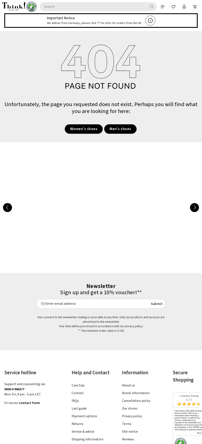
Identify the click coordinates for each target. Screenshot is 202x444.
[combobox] (93, 6)
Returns (77, 424)
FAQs (75, 400)
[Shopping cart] (195, 7)
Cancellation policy (136, 400)
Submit (157, 303)
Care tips (78, 385)
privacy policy (134, 326)
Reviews (128, 439)
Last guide (79, 408)
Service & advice (83, 431)
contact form (29, 403)
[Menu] (163, 7)
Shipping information (87, 439)
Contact (78, 393)
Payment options (84, 416)
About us (128, 385)
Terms (126, 424)
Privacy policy (132, 416)
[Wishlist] (173, 7)
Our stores (129, 408)
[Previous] (7, 207)
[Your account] (184, 7)
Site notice (130, 431)
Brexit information (136, 393)
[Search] (152, 6)
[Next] (194, 207)
